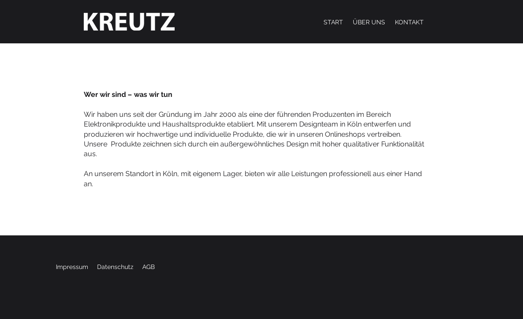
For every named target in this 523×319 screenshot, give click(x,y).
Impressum (72, 266)
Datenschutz (115, 266)
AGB (148, 266)
